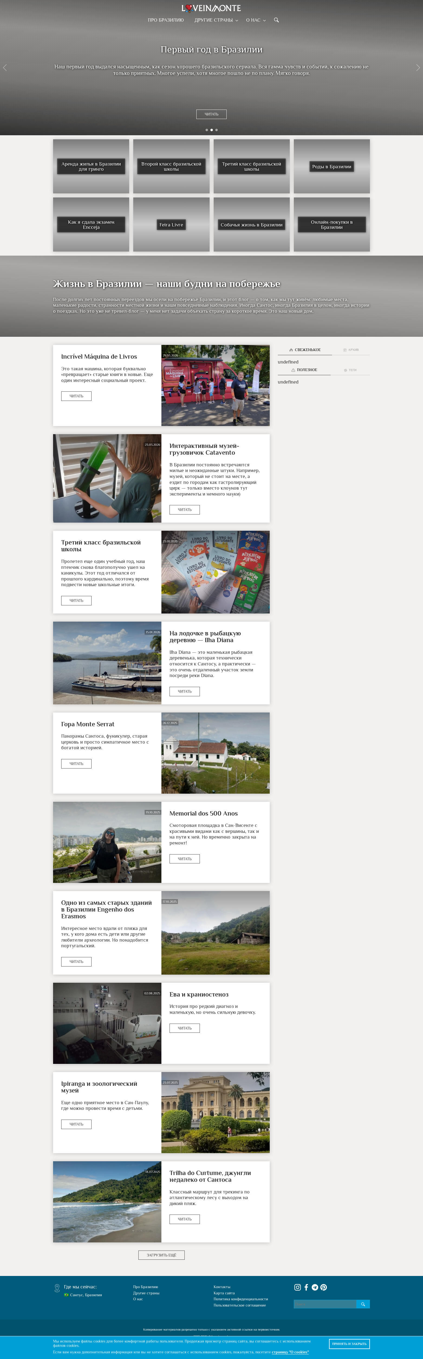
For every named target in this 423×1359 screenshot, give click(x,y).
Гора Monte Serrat (88, 724)
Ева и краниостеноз (199, 994)
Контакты (222, 1287)
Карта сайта (224, 1293)
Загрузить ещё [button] (161, 1255)
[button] (5, 67)
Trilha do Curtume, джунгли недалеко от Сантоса (210, 1176)
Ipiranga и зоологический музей (99, 1087)
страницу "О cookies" (290, 1352)
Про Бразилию (167, 20)
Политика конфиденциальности (241, 1299)
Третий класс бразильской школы (101, 545)
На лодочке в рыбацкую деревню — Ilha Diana (205, 636)
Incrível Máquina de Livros (99, 356)
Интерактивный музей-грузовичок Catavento (204, 449)
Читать (211, 114)
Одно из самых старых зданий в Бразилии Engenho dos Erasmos (106, 909)
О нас (253, 20)
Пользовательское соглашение (240, 1305)
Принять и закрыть (349, 1344)
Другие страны (215, 20)
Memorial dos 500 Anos (204, 813)
